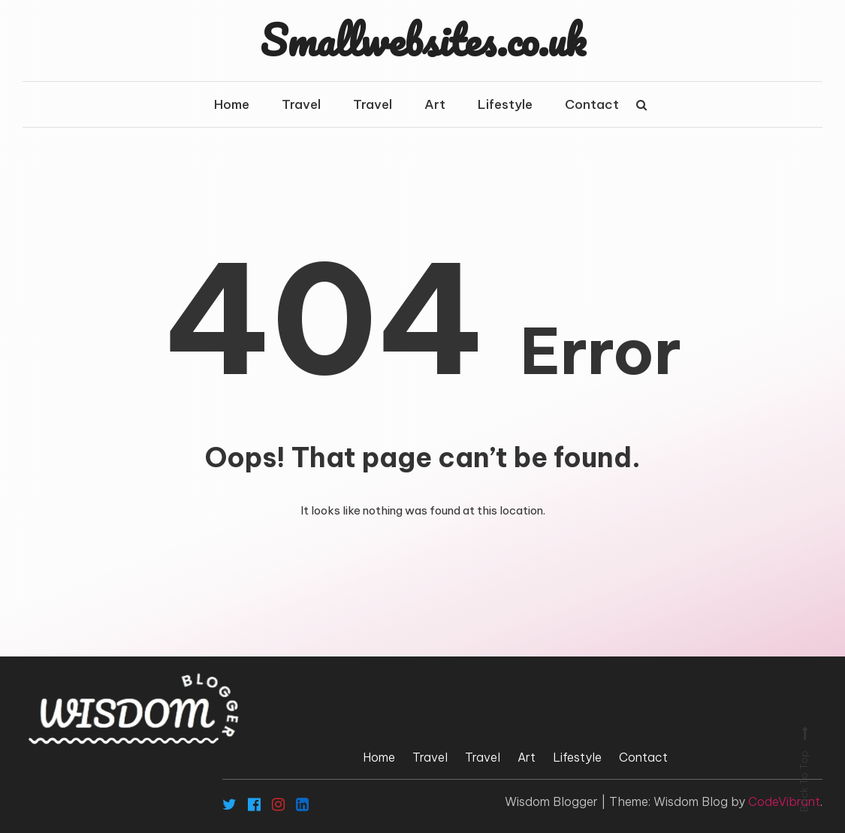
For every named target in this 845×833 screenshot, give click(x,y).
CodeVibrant (784, 801)
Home (231, 104)
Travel (301, 104)
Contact (592, 104)
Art (434, 104)
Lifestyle (505, 104)
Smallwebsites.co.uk (423, 39)
